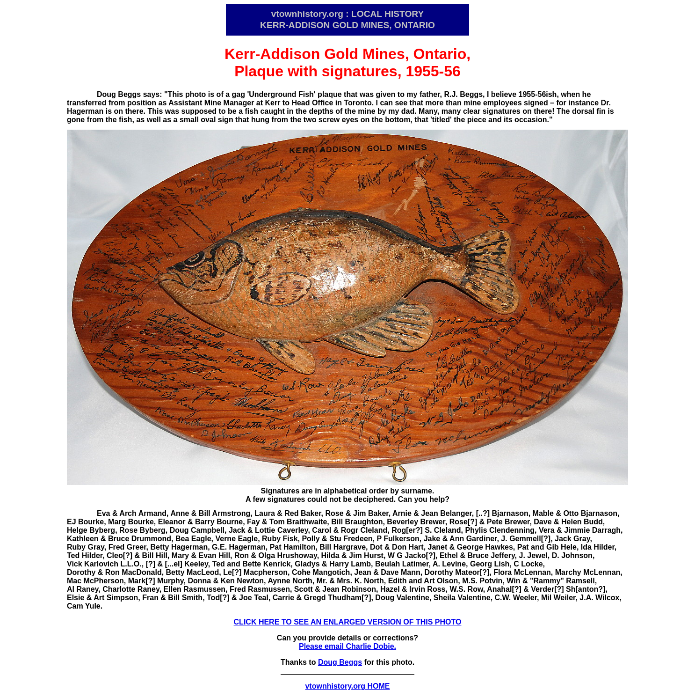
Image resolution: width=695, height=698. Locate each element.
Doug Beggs (340, 662)
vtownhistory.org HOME (347, 686)
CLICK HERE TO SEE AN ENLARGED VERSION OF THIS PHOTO (348, 622)
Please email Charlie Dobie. (347, 646)
